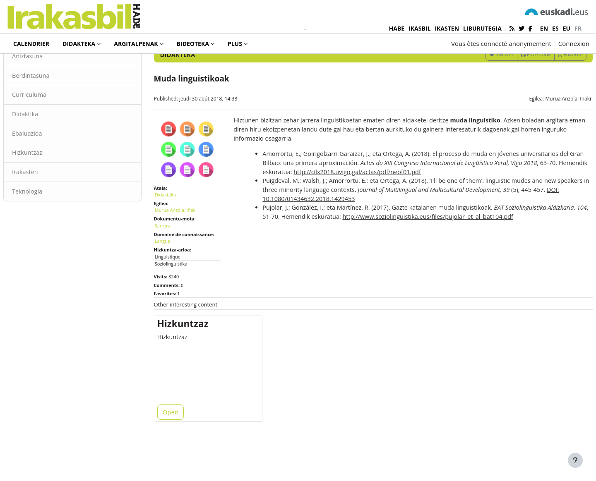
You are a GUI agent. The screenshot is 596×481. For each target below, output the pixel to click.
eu (566, 28)
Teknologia (47, 227)
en (544, 28)
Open (180, 444)
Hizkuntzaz (47, 188)
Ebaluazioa (47, 169)
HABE (397, 28)
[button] (415, 43)
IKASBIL (419, 28)
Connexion (573, 43)
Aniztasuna (48, 90)
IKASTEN (447, 28)
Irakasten (45, 208)
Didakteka (34, 66)
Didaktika (45, 149)
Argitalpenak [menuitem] (136, 44)
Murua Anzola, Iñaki (548, 132)
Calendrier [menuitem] (31, 44)
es (555, 28)
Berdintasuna (51, 109)
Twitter (481, 88)
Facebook (516, 88)
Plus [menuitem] (235, 44)
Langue (172, 270)
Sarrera (172, 254)
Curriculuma (49, 129)
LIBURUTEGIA (482, 28)
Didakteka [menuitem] (78, 44)
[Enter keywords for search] (501, 66)
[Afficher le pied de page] (575, 460)
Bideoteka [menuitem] (193, 44)
